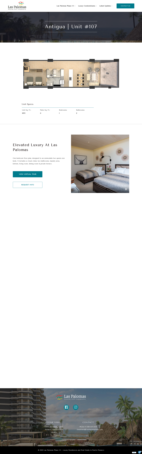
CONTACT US (125, 6)
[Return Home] (17, 6)
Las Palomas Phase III (66, 6)
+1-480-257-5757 (90, 427)
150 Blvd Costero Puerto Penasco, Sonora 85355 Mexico (54, 429)
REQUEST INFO (27, 185)
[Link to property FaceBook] (66, 407)
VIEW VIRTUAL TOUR (27, 174)
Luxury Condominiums (87, 6)
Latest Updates (105, 6)
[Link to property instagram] (75, 407)
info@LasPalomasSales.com (92, 429)
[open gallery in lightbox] (126, 189)
